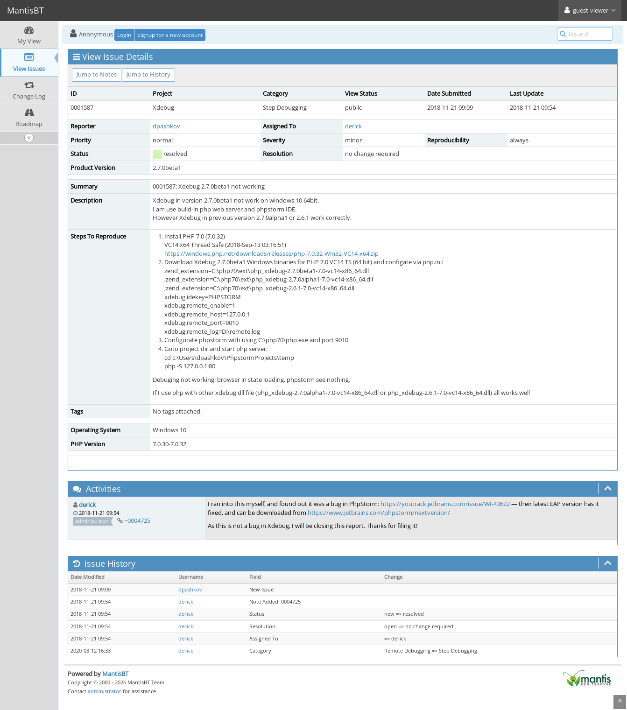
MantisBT (115, 673)
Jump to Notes (97, 74)
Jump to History (148, 74)
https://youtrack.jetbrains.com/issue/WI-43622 (445, 503)
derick (353, 126)
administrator (104, 691)
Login (124, 35)
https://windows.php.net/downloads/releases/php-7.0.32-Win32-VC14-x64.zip (271, 253)
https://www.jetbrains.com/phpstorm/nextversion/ (379, 512)
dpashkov (166, 126)
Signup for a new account (170, 35)
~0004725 (137, 520)
